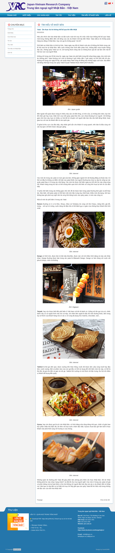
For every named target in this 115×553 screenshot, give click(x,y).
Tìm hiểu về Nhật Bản (14, 48)
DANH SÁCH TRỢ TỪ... (38, 530)
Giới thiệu (10, 33)
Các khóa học (12, 37)
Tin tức (10, 41)
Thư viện (10, 44)
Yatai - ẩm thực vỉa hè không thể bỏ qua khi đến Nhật (57, 29)
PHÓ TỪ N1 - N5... (37, 528)
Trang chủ (11, 29)
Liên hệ (10, 52)
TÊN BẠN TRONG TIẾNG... (39, 525)
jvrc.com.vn (17, 549)
